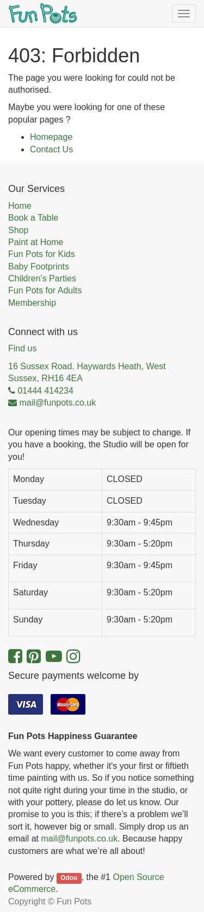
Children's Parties (42, 278)
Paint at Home (35, 242)
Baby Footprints (38, 266)
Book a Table (33, 217)
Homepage (51, 137)
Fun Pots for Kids (41, 254)
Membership (32, 302)
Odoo (68, 878)
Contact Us (51, 149)
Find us (22, 348)
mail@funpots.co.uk (79, 838)
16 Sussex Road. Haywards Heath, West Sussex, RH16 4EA (87, 372)
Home (20, 205)
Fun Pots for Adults (45, 290)
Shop (18, 230)
